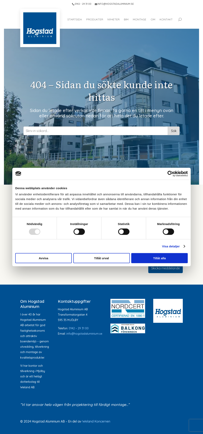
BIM (126, 19)
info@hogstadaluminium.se (84, 333)
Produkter (94, 19)
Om (153, 19)
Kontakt (166, 19)
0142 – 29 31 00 (79, 328)
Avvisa (43, 258)
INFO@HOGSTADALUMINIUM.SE (114, 3)
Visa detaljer (171, 246)
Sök (173, 131)
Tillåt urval (101, 258)
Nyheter (113, 19)
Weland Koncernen (96, 421)
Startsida (74, 19)
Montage (139, 19)
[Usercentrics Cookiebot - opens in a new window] (170, 174)
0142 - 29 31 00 (81, 3)
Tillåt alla (159, 258)
